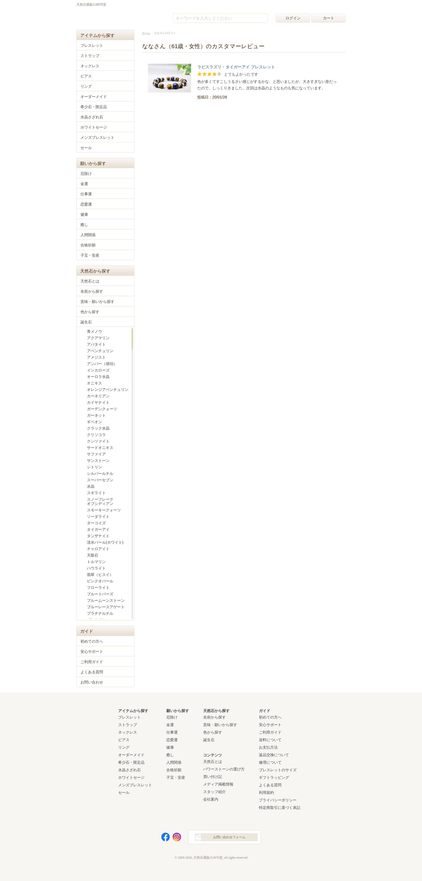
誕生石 (86, 322)
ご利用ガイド (91, 662)
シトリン (94, 467)
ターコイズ (96, 523)
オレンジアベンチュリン (107, 389)
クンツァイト (98, 441)
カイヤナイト (98, 402)
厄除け (86, 173)
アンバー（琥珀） (102, 364)
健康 (84, 214)
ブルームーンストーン (106, 600)
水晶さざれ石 (91, 117)
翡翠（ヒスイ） (100, 574)
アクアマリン (98, 338)
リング (86, 86)
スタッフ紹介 (214, 792)
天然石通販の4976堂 (103, 17)
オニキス (94, 383)
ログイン (293, 18)
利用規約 (266, 792)
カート (328, 18)
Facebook (162, 838)
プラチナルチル (100, 613)
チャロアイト (98, 549)
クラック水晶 (98, 428)
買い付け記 (212, 776)
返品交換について (274, 755)
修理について (270, 762)
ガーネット (96, 415)
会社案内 (210, 799)
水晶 (90, 486)
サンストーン (98, 460)
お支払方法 (268, 747)
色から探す (89, 312)
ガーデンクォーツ (102, 409)
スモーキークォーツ (104, 510)
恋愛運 (86, 204)
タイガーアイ (98, 529)
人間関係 (88, 235)
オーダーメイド (93, 96)
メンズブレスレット (97, 137)
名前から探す (91, 291)
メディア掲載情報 (218, 784)
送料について (270, 740)
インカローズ (98, 370)
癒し (84, 224)
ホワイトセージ (93, 127)
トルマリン (96, 562)
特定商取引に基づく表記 (279, 807)
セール (86, 148)
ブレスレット (91, 45)
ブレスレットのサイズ (278, 770)
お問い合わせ (91, 682)
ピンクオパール (100, 581)
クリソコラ (96, 435)
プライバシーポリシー (278, 800)
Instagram (174, 838)
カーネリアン (98, 396)
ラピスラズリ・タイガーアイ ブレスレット (236, 67)
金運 (84, 184)
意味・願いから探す (97, 301)
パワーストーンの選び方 (224, 769)
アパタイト (96, 344)
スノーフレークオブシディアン (100, 501)
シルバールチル (100, 473)
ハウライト (96, 568)
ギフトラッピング (274, 777)
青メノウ (94, 331)
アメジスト (96, 357)
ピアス (86, 76)
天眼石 (92, 555)
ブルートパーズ (100, 594)
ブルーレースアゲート (106, 607)
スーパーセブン (100, 480)
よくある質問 (91, 672)
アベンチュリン (100, 351)
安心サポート (91, 651)
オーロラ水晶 (98, 376)
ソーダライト (98, 516)
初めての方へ (91, 641)
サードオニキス (100, 447)
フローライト (98, 587)
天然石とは (89, 281)
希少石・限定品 (93, 107)
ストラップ (89, 56)
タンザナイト (98, 536)
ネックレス (89, 66)
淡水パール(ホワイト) (105, 542)
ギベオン (94, 422)
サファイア (96, 454)
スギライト (96, 493)
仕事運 (86, 194)
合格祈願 (88, 245)
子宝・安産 (89, 255)
